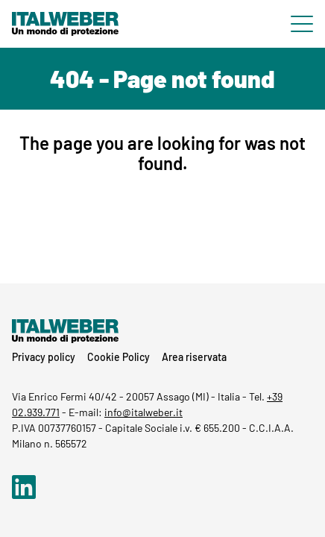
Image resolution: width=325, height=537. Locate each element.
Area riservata (194, 357)
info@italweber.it (143, 412)
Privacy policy (43, 357)
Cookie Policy (118, 357)
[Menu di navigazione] (302, 24)
